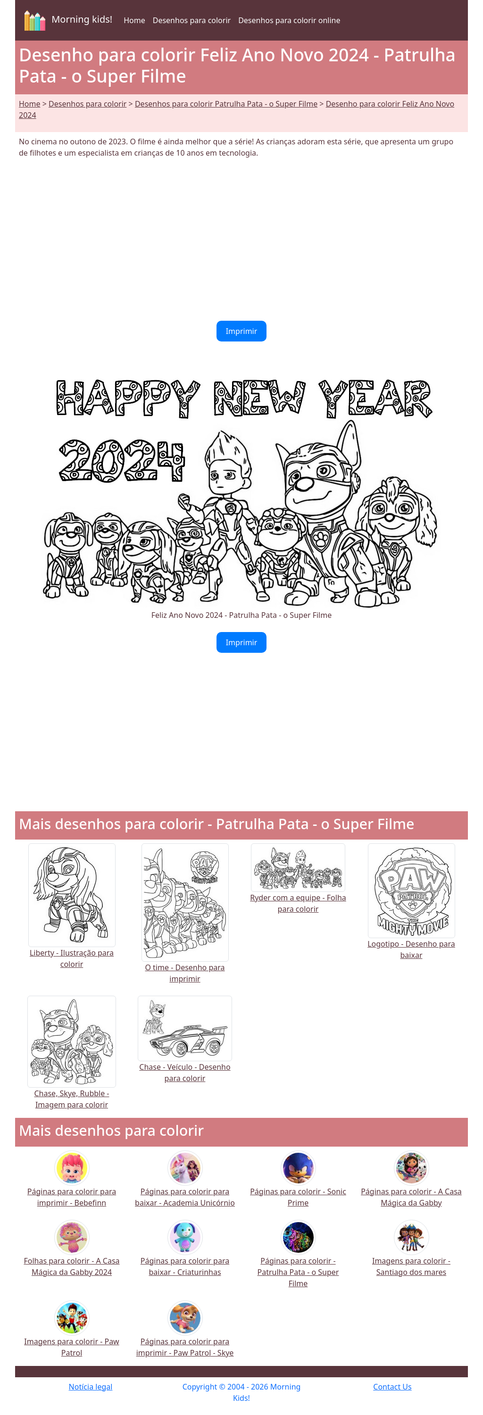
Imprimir (242, 331)
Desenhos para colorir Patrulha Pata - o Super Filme (226, 104)
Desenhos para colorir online (289, 20)
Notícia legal (91, 1387)
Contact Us (392, 1387)
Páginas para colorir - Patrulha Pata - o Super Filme (298, 1259)
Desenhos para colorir (192, 20)
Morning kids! (66, 20)
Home (134, 20)
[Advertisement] (241, 240)
